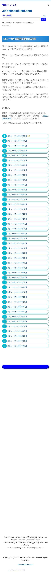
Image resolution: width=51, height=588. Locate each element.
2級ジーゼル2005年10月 (17, 341)
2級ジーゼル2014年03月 (17, 243)
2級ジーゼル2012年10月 (17, 258)
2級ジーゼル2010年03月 (17, 287)
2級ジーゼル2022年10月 (17, 160)
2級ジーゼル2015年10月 (17, 229)
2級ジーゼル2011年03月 (17, 277)
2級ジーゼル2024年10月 (17, 141)
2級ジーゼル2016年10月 (17, 219)
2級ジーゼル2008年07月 (17, 307)
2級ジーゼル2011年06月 (17, 273)
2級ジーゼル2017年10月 (17, 209)
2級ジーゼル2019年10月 (17, 190)
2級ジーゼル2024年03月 (17, 146)
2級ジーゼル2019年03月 (17, 194)
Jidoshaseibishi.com (17, 11)
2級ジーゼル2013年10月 (17, 248)
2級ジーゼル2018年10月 (17, 199)
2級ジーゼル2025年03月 (17, 136)
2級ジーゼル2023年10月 (17, 151)
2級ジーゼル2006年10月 (17, 326)
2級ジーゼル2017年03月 (17, 214)
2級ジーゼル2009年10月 (17, 292)
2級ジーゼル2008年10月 (17, 302)
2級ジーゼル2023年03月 (17, 155)
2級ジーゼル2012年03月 (17, 263)
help (44, 15)
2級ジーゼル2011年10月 (17, 268)
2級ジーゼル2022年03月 (17, 165)
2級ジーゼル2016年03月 (17, 224)
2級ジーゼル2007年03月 (17, 321)
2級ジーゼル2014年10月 (17, 238)
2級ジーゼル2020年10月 (17, 180)
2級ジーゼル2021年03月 (17, 175)
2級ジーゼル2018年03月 (17, 204)
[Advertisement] (25, 30)
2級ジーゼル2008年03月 (17, 312)
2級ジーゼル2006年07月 (17, 331)
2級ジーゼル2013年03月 (17, 253)
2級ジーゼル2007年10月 (17, 317)
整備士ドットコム (9, 5)
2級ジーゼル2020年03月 (17, 185)
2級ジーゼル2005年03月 (17, 346)
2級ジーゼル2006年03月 (17, 336)
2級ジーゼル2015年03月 (17, 234)
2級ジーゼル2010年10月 (17, 282)
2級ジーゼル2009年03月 (17, 297)
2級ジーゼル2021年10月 (17, 170)
